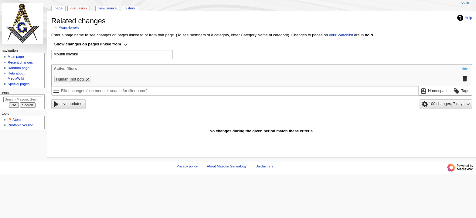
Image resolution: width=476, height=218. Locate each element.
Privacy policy (187, 166)
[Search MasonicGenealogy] (22, 99)
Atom (16, 119)
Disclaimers (265, 166)
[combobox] (91, 45)
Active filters (65, 69)
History (130, 8)
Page (58, 8)
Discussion (78, 8)
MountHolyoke (69, 27)
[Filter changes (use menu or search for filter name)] (235, 91)
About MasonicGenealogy (226, 166)
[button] (464, 69)
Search (7, 92)
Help (464, 18)
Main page (16, 56)
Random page (18, 68)
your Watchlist (341, 35)
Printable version (20, 125)
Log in (465, 2)
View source (107, 8)
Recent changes (20, 62)
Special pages (18, 84)
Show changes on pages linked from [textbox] (87, 44)
